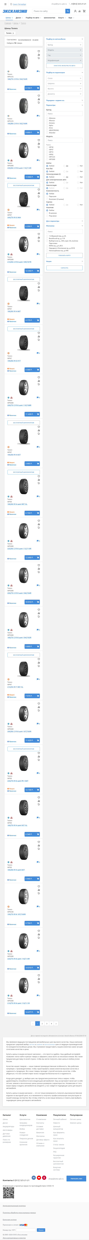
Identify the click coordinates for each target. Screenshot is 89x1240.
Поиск (41, 1230)
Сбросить (64, 268)
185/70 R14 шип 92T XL (17, 825)
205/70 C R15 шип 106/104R (19, 593)
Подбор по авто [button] (33, 17)
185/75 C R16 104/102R (17, 79)
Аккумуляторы (8, 1126)
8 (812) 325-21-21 (79, 4)
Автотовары (7, 1130)
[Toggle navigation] (5, 4)
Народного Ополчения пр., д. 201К (62, 248)
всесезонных (50, 1044)
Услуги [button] (61, 17)
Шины (5, 1119)
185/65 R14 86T (14, 311)
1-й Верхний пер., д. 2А (57, 236)
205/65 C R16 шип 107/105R (19, 731)
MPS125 (52, 157)
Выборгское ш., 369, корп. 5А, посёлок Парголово (63, 242)
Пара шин (52, 196)
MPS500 (52, 159)
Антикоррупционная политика (14, 1206)
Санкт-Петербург (19, 4)
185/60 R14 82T (14, 454)
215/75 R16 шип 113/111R (18, 1003)
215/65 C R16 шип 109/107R (19, 262)
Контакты (40, 1123)
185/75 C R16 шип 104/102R (19, 637)
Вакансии (40, 1132)
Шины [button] (8, 17)
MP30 (51, 147)
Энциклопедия (59, 1148)
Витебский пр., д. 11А (57, 238)
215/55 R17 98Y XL (15, 687)
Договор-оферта (42, 1140)
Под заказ (53, 216)
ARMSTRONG (54, 130)
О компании (41, 1119)
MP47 (51, 149)
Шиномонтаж (49, 17)
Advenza (52, 118)
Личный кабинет (60, 1119)
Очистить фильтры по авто (64, 66)
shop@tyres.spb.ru (56, 1179)
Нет (81, 166)
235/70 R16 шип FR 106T (17, 781)
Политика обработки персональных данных (19, 1213)
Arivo (51, 128)
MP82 (51, 154)
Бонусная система (9, 1219)
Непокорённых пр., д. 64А (58, 250)
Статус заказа (58, 1144)
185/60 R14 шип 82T (16, 870)
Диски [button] (18, 17)
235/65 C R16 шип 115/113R (19, 168)
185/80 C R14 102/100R (17, 123)
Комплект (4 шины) (56, 199)
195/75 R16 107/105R (16, 914)
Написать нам (76, 1178)
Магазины (40, 1136)
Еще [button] (71, 17)
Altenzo (52, 120)
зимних (40, 1044)
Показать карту (64, 255)
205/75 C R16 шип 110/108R (19, 405)
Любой (51, 166)
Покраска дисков (26, 1138)
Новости (56, 1123)
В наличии (53, 213)
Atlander (52, 133)
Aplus (51, 125)
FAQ (54, 1152)
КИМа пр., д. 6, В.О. (56, 246)
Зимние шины (75, 1123)
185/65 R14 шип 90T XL (17, 504)
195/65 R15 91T (14, 361)
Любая (51, 193)
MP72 (51, 152)
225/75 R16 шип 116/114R (18, 958)
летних (32, 1044)
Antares (52, 123)
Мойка (22, 1129)
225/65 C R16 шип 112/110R (19, 548)
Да (67, 166)
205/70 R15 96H (14, 217)
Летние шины (75, 1119)
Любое (51, 210)
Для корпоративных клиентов (14, 1238)
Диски (5, 1123)
